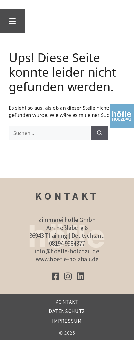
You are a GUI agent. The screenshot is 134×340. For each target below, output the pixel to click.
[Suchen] (99, 133)
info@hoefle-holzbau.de (67, 251)
